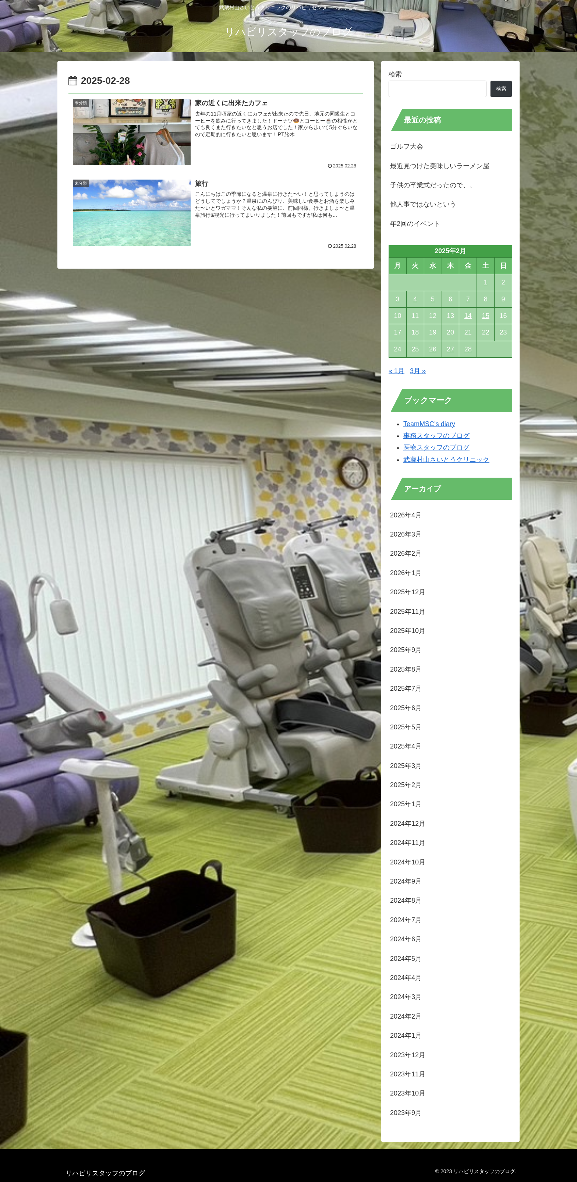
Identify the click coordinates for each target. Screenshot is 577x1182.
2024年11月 (407, 842)
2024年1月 (406, 1035)
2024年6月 (406, 939)
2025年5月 (406, 727)
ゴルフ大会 (406, 146)
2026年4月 (406, 515)
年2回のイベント (415, 223)
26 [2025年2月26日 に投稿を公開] (432, 349)
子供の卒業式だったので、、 (433, 185)
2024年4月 (406, 977)
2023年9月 (406, 1112)
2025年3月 (406, 765)
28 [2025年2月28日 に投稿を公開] (468, 349)
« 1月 (396, 371)
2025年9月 (406, 650)
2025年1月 (406, 804)
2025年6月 (406, 708)
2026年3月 (406, 534)
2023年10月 (407, 1093)
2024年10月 (407, 862)
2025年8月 (406, 669)
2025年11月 (407, 611)
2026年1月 (406, 573)
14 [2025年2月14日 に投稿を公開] (468, 315)
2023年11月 (407, 1074)
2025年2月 (406, 785)
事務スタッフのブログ (436, 435)
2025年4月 (406, 746)
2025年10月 (407, 630)
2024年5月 (406, 958)
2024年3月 (406, 997)
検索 (395, 74)
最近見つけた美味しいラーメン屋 (439, 166)
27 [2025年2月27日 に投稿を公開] (450, 349)
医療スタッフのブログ (436, 447)
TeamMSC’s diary (429, 424)
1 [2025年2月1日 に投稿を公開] (486, 282)
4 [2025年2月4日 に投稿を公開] (415, 299)
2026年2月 (406, 553)
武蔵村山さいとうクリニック (446, 459)
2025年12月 (407, 592)
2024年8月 (406, 900)
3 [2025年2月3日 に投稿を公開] (397, 299)
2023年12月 (407, 1055)
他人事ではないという (423, 204)
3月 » (418, 371)
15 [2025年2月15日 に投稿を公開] (485, 315)
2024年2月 (406, 1016)
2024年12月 (407, 823)
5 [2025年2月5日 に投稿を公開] (433, 299)
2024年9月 (406, 881)
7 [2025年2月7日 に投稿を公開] (468, 299)
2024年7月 (406, 920)
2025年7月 (406, 688)
